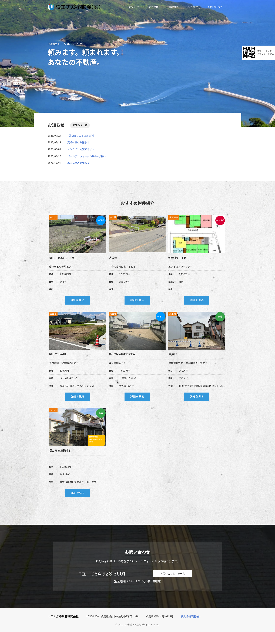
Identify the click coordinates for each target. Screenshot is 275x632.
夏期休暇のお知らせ (78, 141)
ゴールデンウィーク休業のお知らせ (87, 155)
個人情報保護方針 (191, 615)
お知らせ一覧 (79, 125)
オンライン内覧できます (80, 148)
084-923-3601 (108, 573)
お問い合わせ (215, 7)
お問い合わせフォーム (172, 572)
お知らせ (134, 7)
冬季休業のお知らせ (78, 162)
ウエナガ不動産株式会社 (63, 615)
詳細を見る (78, 299)
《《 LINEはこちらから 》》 (81, 135)
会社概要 (193, 7)
